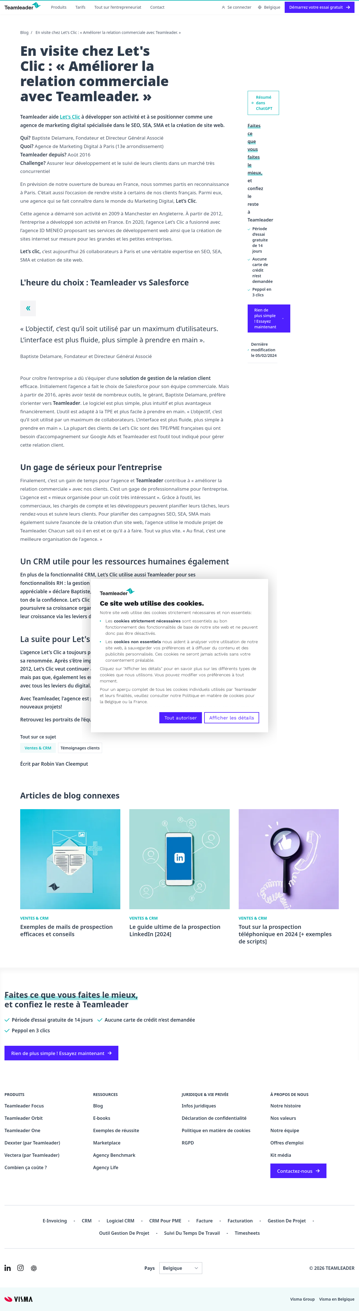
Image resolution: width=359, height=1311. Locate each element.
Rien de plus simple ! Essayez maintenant (269, 318)
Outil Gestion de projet (124, 1233)
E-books (101, 1118)
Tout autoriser (180, 718)
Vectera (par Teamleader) (31, 1155)
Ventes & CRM (38, 748)
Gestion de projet (287, 1221)
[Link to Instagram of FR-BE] (20, 1268)
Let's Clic (70, 117)
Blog (24, 32)
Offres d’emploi (286, 1143)
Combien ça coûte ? (25, 1167)
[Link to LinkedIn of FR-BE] (7, 1268)
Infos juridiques (199, 1106)
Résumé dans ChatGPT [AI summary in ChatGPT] (262, 102)
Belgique (269, 7)
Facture (204, 1221)
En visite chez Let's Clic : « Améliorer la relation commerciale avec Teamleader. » (108, 32)
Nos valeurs (283, 1118)
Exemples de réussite (116, 1130)
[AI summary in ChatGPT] (33, 1268)
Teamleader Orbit (23, 1118)
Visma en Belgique (337, 1299)
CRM (87, 1221)
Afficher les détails (231, 718)
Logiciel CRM (120, 1221)
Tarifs (80, 7)
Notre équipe (284, 1130)
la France (138, 701)
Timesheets (247, 1233)
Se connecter (236, 7)
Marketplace (107, 1143)
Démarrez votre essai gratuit (319, 7)
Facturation (240, 1221)
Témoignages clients (80, 748)
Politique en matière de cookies (216, 1130)
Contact (157, 7)
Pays (149, 1268)
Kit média (280, 1155)
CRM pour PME (165, 1221)
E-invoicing (55, 1221)
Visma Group (302, 1299)
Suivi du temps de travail (192, 1233)
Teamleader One (22, 1130)
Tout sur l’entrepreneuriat (118, 7)
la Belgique (110, 701)
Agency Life (105, 1167)
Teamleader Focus (24, 1106)
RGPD (188, 1143)
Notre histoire (285, 1106)
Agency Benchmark (114, 1155)
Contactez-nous (298, 1171)
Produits (58, 7)
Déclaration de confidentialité (214, 1118)
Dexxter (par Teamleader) (32, 1143)
